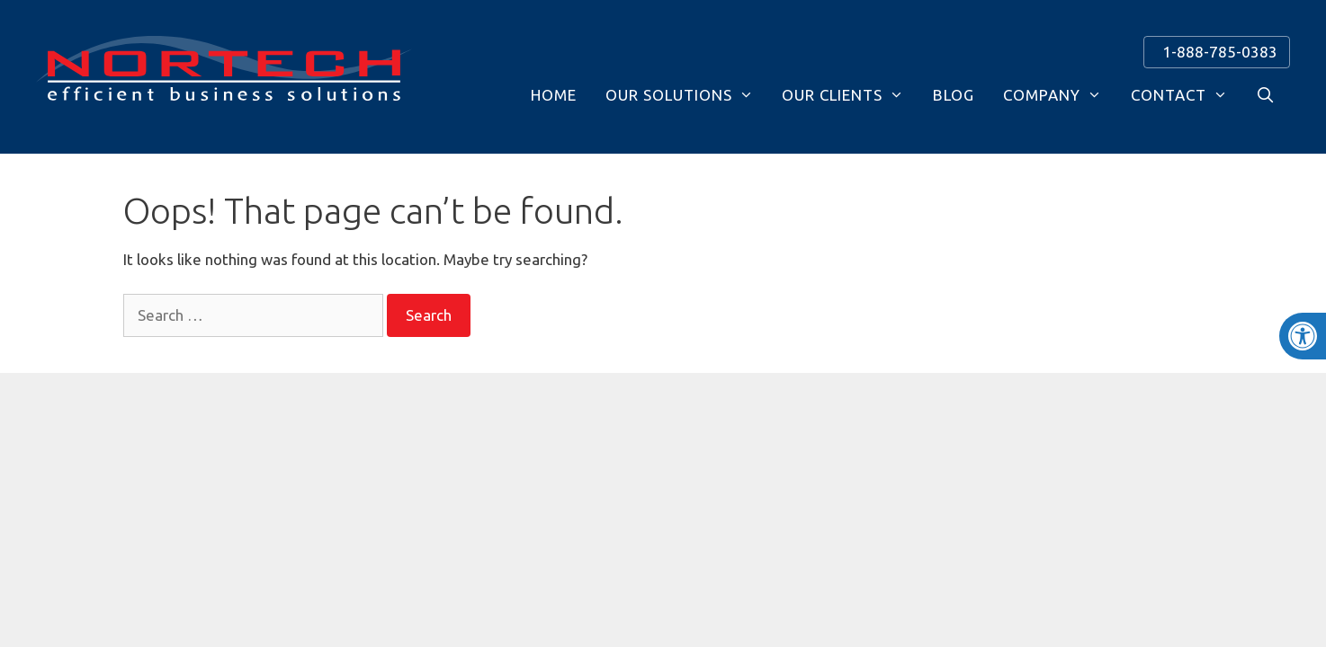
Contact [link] (1179, 95)
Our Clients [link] (843, 95)
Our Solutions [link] (679, 95)
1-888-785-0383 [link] (1216, 51)
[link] (1302, 336)
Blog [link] (953, 94)
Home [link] (554, 94)
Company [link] (1052, 95)
